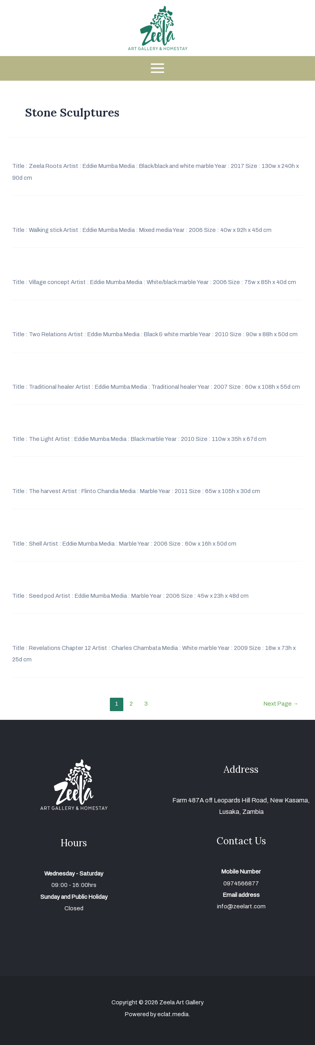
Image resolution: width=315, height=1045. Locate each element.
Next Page (281, 703)
